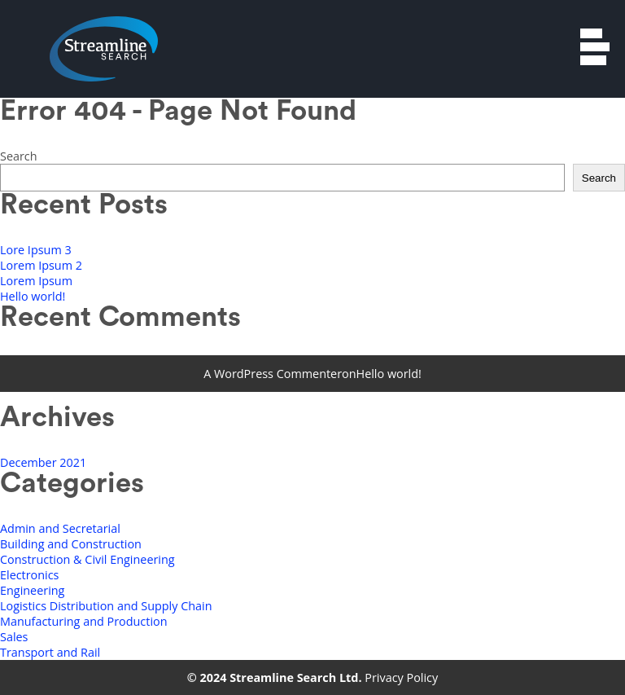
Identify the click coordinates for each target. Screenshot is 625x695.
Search (18, 156)
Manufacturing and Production (84, 621)
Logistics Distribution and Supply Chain (106, 606)
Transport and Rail (50, 652)
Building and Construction (71, 544)
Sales (14, 636)
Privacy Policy (401, 677)
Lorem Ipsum (36, 280)
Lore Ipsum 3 (36, 249)
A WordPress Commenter (272, 373)
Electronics (29, 575)
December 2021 (43, 462)
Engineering (32, 590)
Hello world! (32, 296)
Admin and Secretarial (60, 528)
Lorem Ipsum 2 (41, 265)
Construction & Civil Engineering (87, 559)
